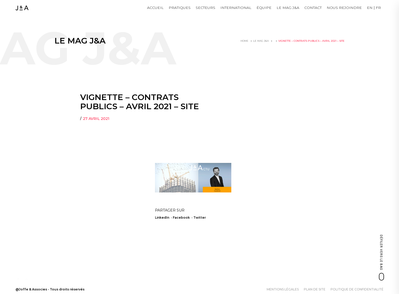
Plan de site (314, 289)
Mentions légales (283, 289)
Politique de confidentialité (357, 289)
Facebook (181, 217)
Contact (313, 7)
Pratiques (180, 7)
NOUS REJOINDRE (344, 7)
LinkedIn (162, 217)
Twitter (199, 217)
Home (244, 41)
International (235, 7)
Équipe (264, 7)
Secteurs (205, 7)
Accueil (155, 7)
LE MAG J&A (288, 7)
